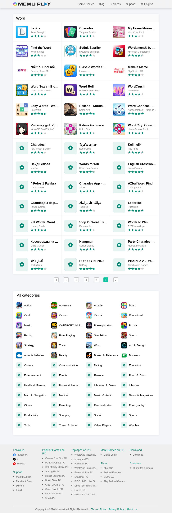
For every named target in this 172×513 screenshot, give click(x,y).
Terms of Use (98, 509)
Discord (20, 485)
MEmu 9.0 (109, 477)
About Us (108, 468)
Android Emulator (112, 472)
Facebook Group (24, 481)
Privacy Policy (116, 509)
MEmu (32, 4)
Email (19, 490)
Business (115, 4)
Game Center (86, 4)
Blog (101, 4)
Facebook (22, 454)
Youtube (21, 463)
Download (138, 454)
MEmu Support (23, 477)
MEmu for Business (143, 468)
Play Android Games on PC (118, 481)
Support (130, 4)
